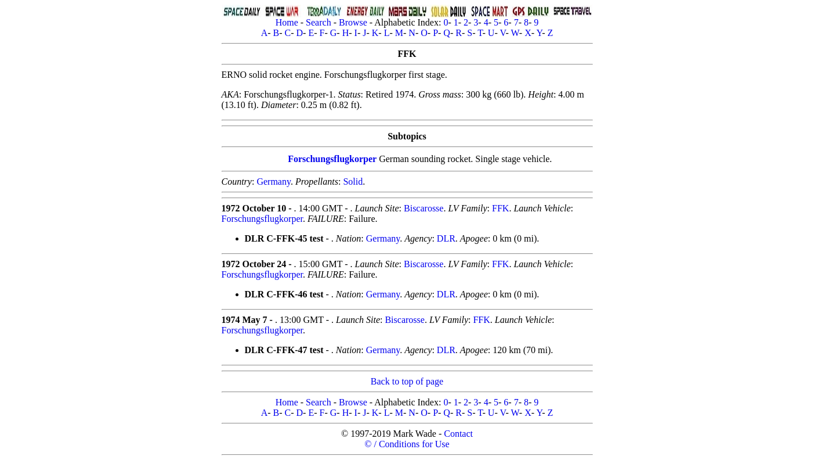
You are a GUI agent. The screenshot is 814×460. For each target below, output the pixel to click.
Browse (353, 22)
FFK (500, 208)
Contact (458, 434)
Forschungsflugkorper (332, 159)
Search (318, 22)
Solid (353, 181)
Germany (273, 181)
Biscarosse (423, 208)
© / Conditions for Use (406, 444)
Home (287, 22)
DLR (446, 238)
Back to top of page (407, 381)
